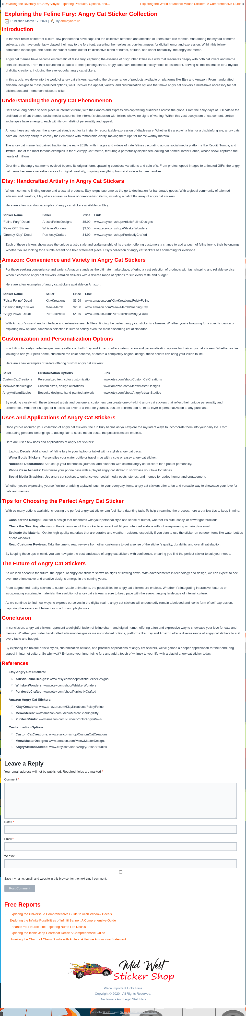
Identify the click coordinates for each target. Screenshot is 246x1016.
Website (9, 856)
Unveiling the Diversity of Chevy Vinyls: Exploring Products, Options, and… (57, 4)
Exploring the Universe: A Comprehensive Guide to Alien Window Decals (61, 914)
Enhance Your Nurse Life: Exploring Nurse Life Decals (48, 927)
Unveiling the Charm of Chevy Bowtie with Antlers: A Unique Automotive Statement (68, 939)
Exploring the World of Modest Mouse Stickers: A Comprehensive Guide (191, 4)
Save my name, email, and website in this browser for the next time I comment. (55, 878)
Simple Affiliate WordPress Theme (138, 1012)
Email (9, 839)
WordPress (109, 1012)
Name (9, 822)
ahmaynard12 (70, 21)
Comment (11, 779)
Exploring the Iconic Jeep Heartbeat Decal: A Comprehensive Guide (57, 933)
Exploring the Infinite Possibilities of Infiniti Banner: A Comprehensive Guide (63, 920)
